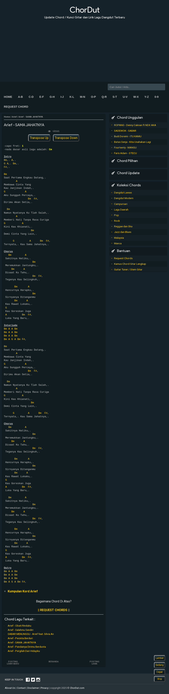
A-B (20, 96)
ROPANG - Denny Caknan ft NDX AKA (135, 125)
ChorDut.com (77, 687)
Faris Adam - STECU (125, 153)
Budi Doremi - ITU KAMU (127, 136)
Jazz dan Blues (122, 231)
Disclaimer (33, 687)
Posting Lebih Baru (13, 662)
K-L (72, 96)
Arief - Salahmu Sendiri (20, 629)
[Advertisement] (84, 48)
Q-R (104, 96)
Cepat (159, 672)
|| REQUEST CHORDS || (54, 610)
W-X (136, 96)
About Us (10, 687)
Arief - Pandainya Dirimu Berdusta (27, 646)
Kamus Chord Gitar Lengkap (130, 263)
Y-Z (147, 96)
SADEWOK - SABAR (125, 130)
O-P (93, 96)
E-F (41, 96)
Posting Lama (94, 662)
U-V (125, 96)
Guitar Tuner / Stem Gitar (128, 269)
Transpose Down (66, 138)
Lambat (160, 658)
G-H (52, 96)
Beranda (54, 661)
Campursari (120, 203)
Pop (116, 215)
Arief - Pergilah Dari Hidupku (24, 650)
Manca (118, 243)
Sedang (160, 665)
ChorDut (85, 10)
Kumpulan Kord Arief (23, 591)
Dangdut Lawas (123, 192)
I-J (62, 96)
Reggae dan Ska (123, 226)
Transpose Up (39, 138)
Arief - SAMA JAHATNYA (22, 642)
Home (8, 96)
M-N (82, 96)
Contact (21, 687)
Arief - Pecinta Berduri (20, 638)
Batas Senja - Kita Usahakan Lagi (132, 141)
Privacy (44, 687)
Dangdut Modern (123, 198)
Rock (117, 220)
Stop (159, 679)
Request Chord (16, 106)
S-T (115, 96)
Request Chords (123, 258)
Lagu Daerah (121, 209)
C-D (31, 96)
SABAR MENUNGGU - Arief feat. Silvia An (31, 633)
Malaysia (119, 237)
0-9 (157, 96)
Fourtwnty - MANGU (125, 147)
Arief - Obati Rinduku (19, 625)
